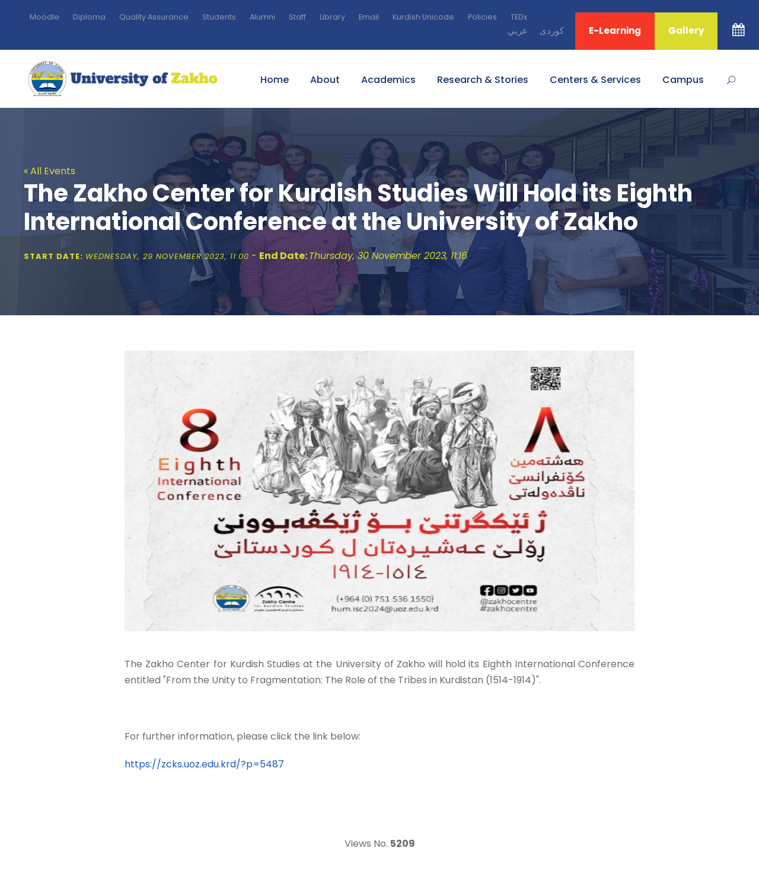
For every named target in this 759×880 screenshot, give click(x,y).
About (325, 80)
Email (369, 17)
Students (219, 17)
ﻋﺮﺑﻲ (518, 30)
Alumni (262, 17)
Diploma (89, 17)
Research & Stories (482, 80)
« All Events (49, 171)
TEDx (519, 17)
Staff (297, 17)
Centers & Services (595, 80)
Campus (683, 80)
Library (332, 17)
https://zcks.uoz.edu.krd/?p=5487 (204, 764)
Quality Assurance (154, 17)
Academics (388, 80)
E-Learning (615, 30)
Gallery (686, 30)
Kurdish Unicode (423, 17)
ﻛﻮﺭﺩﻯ (552, 30)
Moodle (44, 17)
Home (274, 80)
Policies (482, 17)
